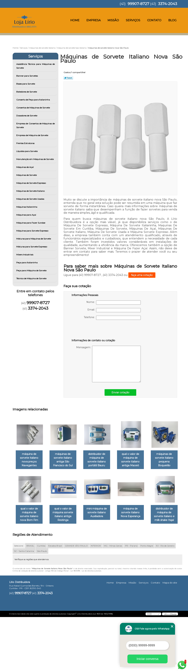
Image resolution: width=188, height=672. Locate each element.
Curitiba (41, 601)
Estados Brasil (55, 601)
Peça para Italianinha (27, 262)
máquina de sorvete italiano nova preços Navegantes (30, 457)
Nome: (113, 302)
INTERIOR (96, 601)
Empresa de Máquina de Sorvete (32, 135)
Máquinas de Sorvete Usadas (30, 199)
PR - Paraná (131, 601)
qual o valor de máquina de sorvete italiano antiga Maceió (135, 459)
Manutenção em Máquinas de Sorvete (35, 159)
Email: (114, 310)
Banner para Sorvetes (27, 76)
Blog (172, 20)
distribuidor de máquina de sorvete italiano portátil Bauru (100, 459)
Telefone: (112, 318)
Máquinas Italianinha (27, 207)
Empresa (93, 20)
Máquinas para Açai (26, 215)
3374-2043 (167, 4)
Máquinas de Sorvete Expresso (31, 183)
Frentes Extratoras (25, 143)
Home (74, 20)
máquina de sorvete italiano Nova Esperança (30, 567)
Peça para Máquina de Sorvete (31, 270)
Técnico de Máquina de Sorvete (31, 278)
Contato (154, 20)
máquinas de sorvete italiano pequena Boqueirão (30, 512)
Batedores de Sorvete (26, 91)
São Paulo (42, 606)
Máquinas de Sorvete (26, 175)
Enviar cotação (120, 392)
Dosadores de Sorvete (27, 115)
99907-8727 (138, 4)
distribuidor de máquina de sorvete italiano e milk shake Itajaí (65, 569)
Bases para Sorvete (25, 83)
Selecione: (19, 601)
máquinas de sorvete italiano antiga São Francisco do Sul (65, 459)
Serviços (133, 20)
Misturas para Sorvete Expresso (32, 246)
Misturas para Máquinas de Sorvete (33, 238)
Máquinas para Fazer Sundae (31, 222)
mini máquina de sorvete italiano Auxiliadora (135, 512)
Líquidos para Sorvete (27, 151)
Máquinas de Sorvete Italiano (30, 191)
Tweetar (68, 78)
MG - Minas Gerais (113, 601)
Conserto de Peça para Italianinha (33, 99)
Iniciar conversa (147, 659)
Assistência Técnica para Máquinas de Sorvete (35, 66)
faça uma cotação (142, 275)
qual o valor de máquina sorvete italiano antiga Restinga (100, 514)
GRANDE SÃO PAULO (76, 601)
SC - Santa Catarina (24, 606)
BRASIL (30, 601)
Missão (113, 20)
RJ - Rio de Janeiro (165, 601)
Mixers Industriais (25, 254)
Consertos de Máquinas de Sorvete (33, 107)
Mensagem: (108, 364)
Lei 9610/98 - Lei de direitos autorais (85, 626)
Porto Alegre (146, 601)
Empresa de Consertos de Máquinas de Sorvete (35, 125)
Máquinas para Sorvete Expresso (32, 230)
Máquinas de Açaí (25, 167)
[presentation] (93, 330)
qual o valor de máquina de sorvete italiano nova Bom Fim (65, 514)
